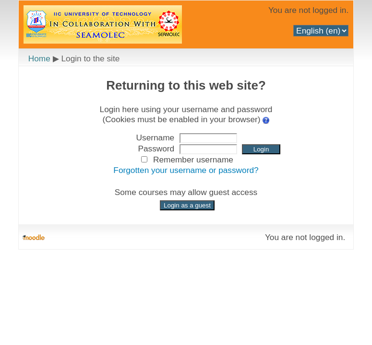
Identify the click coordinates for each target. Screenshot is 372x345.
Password (156, 148)
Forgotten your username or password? (185, 170)
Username (155, 137)
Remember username (193, 159)
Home (39, 58)
